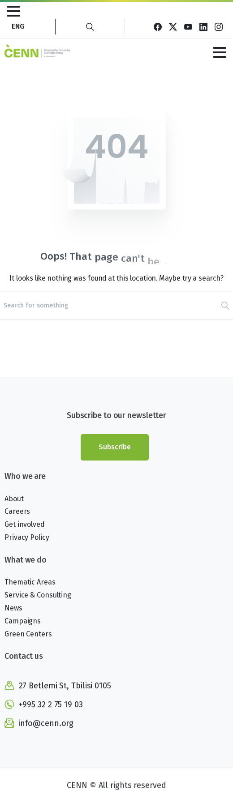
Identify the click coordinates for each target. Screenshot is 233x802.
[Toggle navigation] (13, 11)
